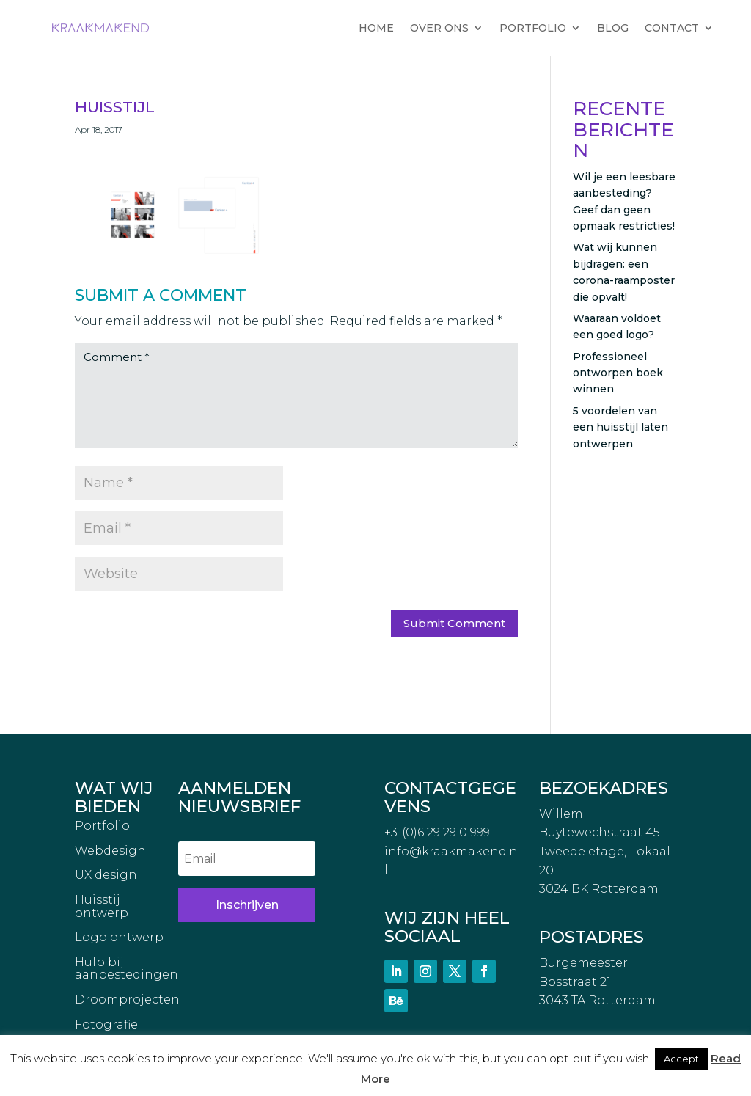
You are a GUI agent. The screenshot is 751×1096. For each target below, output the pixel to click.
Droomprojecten (127, 1000)
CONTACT (672, 27)
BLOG (613, 27)
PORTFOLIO (532, 27)
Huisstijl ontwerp (101, 907)
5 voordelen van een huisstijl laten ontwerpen (620, 427)
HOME (376, 27)
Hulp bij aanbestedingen (126, 969)
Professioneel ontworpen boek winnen (618, 373)
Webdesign (110, 851)
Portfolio (102, 826)
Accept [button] (681, 1058)
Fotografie (106, 1024)
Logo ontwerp (119, 937)
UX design (106, 875)
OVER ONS (439, 27)
